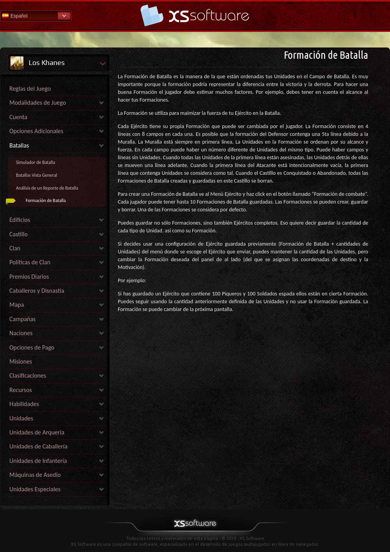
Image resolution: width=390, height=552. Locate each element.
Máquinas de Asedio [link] (35, 474)
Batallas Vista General (36, 175)
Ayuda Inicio (195, 15)
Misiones (20, 361)
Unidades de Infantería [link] (38, 460)
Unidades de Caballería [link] (38, 446)
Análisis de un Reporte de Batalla (47, 188)
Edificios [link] (19, 219)
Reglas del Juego (30, 88)
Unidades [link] (21, 418)
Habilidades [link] (24, 404)
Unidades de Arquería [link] (36, 432)
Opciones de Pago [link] (32, 347)
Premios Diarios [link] (29, 276)
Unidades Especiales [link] (34, 489)
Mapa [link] (16, 304)
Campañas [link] (22, 319)
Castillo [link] (18, 234)
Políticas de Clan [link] (29, 262)
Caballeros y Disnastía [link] (36, 290)
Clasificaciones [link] (27, 375)
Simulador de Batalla (35, 162)
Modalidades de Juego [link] (37, 102)
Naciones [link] (21, 333)
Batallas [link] (19, 145)
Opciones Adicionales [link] (36, 131)
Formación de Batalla (46, 200)
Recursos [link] (20, 390)
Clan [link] (14, 248)
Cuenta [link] (18, 117)
